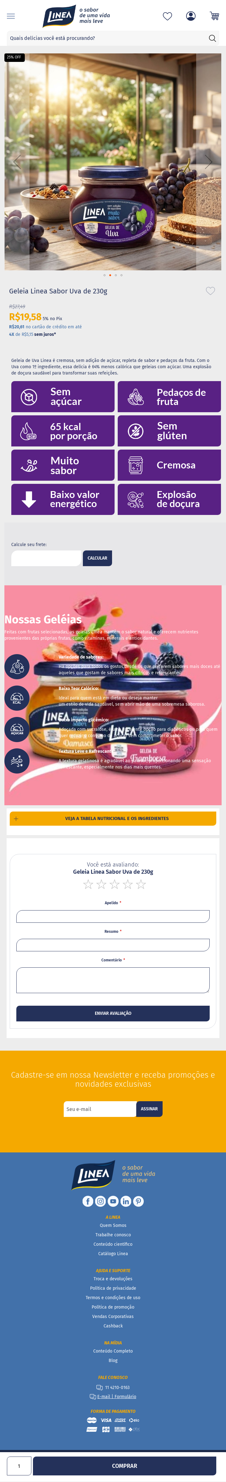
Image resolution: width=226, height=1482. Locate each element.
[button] (17, 162)
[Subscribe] (149, 1109)
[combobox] (113, 38)
